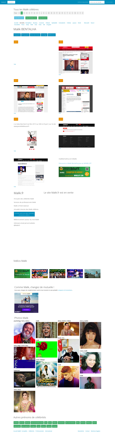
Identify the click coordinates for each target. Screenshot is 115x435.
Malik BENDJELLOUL (31, 18)
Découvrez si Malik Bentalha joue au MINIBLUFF (75, 163)
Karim (94, 422)
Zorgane (49, 24)
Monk (79, 23)
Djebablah (54, 23)
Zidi (44, 24)
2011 (16, 42)
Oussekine (17, 24)
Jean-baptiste (25, 426)
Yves (50, 422)
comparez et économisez (65, 290)
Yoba (40, 24)
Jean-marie (17, 426)
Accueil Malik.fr (17, 431)
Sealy (27, 24)
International (48, 431)
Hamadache (62, 23)
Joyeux (74, 23)
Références (52, 35)
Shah (32, 24)
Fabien (43, 426)
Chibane (48, 23)
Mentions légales (95, 431)
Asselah (16, 23)
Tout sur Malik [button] (109, 2)
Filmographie (25, 35)
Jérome (22, 422)
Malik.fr (3, 2)
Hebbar (69, 23)
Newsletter (81, 431)
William (55, 422)
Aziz (46, 422)
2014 (60, 119)
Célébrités (11, 2)
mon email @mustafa (37, 422)
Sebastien (61, 422)
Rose (23, 24)
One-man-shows (35, 35)
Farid (38, 426)
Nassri (92, 23)
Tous (15, 13)
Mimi (78, 422)
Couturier (41, 23)
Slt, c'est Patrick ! (70, 422)
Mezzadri (86, 23)
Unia (36, 24)
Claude (49, 426)
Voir (15, 64)
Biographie (17, 35)
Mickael (83, 422)
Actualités (24, 431)
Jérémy (16, 422)
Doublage (44, 35)
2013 (16, 119)
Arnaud (55, 426)
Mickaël (28, 422)
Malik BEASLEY (43, 18)
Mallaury (89, 422)
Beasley (35, 23)
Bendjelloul (28, 23)
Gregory (33, 426)
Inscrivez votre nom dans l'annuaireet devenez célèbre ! (24, 214)
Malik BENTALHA (19, 18)
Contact (87, 431)
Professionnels (40, 431)
